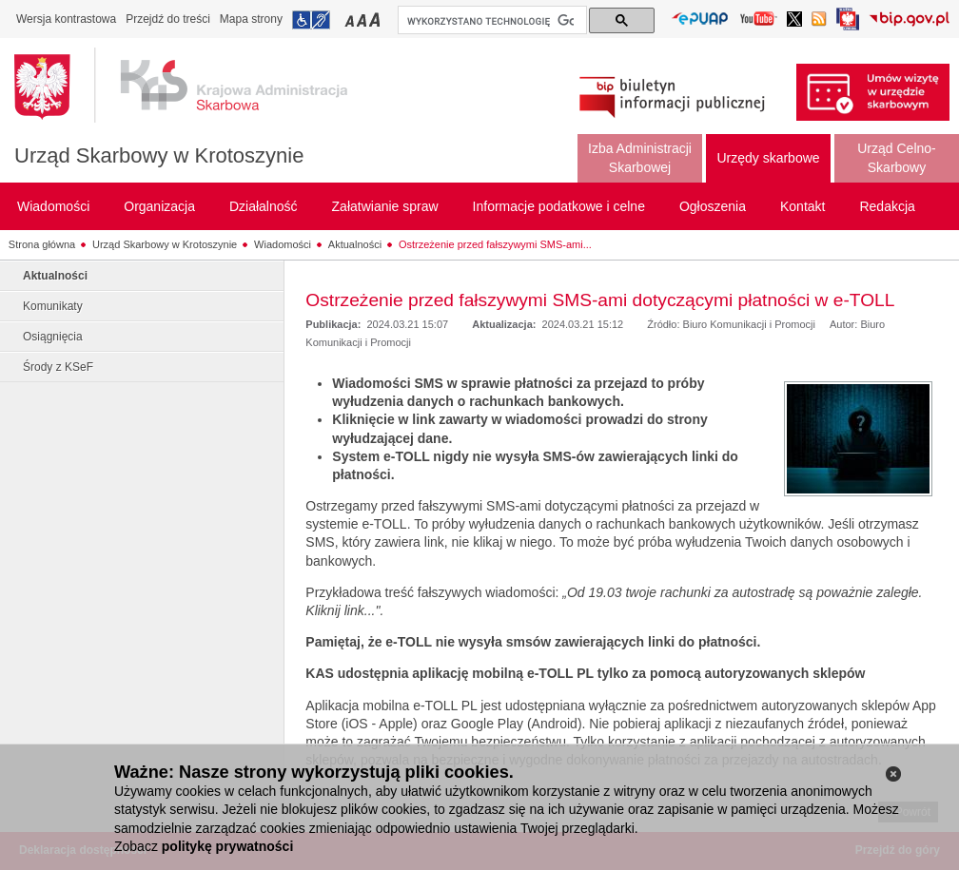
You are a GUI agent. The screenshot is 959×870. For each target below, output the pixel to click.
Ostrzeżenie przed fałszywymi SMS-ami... (495, 244)
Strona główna (42, 244)
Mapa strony (251, 19)
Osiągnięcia (53, 336)
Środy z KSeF (58, 367)
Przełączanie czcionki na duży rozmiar (376, 19)
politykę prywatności (227, 846)
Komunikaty (53, 306)
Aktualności (355, 244)
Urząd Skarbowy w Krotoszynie (158, 155)
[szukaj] (490, 21)
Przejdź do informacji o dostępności (311, 19)
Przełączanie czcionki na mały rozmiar (351, 19)
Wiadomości (282, 244)
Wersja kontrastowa (66, 19)
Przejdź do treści (168, 19)
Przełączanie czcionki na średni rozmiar (363, 19)
